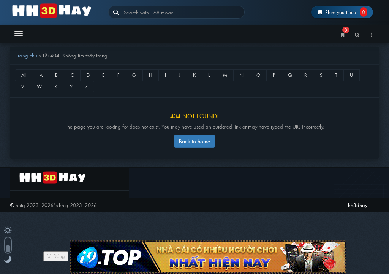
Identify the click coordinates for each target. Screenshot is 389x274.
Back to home (194, 141)
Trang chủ (26, 55)
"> (56, 205)
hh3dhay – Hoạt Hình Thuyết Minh (56, 10)
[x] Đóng (55, 256)
